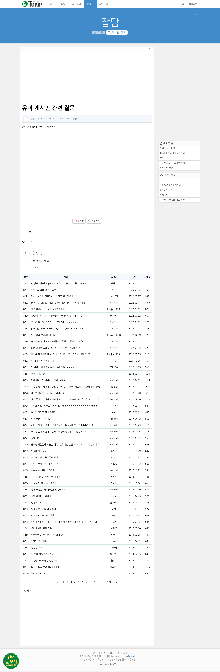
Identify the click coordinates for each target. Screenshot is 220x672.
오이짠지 (114, 369)
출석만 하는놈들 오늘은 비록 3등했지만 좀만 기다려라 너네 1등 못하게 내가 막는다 (64, 446)
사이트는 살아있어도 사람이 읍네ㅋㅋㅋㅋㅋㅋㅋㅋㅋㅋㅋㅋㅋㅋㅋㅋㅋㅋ (64, 407)
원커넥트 (114, 504)
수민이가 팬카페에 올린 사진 (44, 459)
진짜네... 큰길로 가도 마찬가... (174, 201)
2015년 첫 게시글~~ (41, 543)
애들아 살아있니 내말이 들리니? (46, 394)
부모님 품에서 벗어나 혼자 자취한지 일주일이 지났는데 (56, 433)
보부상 (114, 536)
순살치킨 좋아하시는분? (42, 485)
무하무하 (114, 304)
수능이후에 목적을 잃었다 (43, 472)
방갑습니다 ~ (37, 549)
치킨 (114, 375)
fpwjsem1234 (114, 311)
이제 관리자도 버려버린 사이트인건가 (48, 381)
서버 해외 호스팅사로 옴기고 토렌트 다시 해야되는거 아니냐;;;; (60, 427)
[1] (83, 304)
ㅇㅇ (114, 407)
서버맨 (114, 549)
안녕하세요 (36, 504)
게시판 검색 (117, 32)
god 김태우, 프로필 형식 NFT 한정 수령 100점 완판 (55, 349)
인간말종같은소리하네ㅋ (171, 187)
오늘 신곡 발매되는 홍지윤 (43, 336)
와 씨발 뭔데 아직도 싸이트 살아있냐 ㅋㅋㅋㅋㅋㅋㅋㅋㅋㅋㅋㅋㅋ (62, 369)
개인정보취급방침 (115, 661)
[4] (95, 369)
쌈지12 (114, 285)
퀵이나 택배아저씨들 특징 (43, 465)
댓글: (76, 120)
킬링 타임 (104, 4)
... (104, 584)
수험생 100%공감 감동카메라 (45, 562)
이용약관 (131, 661)
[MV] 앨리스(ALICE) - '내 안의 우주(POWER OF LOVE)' (58, 330)
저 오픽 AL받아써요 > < (42, 555)
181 (109, 584)
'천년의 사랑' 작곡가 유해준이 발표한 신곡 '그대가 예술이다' (59, 317)
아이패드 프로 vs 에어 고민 (43, 291)
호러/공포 (76, 4)
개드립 (34, 253)
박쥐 (114, 291)
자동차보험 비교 (167, 150)
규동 (114, 523)
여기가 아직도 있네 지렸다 (43, 414)
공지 (52, 4)
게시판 (90, 4)
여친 (162, 160)
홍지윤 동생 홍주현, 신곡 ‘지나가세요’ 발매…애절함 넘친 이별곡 (61, 356)
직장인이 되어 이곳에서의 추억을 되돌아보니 (52, 298)
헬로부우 (114, 555)
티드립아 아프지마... (40, 517)
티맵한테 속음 (166, 169)
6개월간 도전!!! (167, 191)
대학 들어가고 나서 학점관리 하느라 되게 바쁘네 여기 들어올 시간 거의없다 (64, 401)
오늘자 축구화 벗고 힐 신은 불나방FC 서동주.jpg (54, 323)
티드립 (63, 4)
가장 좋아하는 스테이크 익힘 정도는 (48, 478)
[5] (62, 536)
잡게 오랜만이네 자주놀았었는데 (46, 491)
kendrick (114, 381)
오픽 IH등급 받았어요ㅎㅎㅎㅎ (45, 568)
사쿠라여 (114, 427)
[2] (75, 298)
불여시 (114, 562)
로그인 (193, 4)
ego (114, 414)
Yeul (114, 362)
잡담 (110, 22)
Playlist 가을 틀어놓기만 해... (173, 155)
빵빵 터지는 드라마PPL (42, 497)
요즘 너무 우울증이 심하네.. (44, 510)
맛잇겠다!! (165, 196)
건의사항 (87, 661)
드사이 (114, 485)
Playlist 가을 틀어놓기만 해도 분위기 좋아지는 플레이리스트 (59, 285)
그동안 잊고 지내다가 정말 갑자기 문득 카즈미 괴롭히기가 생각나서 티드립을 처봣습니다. (65, 388)
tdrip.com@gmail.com (128, 658)
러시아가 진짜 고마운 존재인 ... (174, 164)
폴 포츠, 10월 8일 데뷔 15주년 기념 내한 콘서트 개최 (56, 304)
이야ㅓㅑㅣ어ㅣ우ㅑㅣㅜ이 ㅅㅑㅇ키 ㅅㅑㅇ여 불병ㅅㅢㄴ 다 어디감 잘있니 (64, 523)
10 (98, 584)
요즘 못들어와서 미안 (41, 420)
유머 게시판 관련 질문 (41, 530)
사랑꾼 (32, 120)
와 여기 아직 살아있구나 (42, 362)
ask (114, 543)
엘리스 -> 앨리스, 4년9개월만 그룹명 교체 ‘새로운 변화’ (57, 343)
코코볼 (114, 575)
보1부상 (114, 298)
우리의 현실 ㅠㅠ (39, 452)
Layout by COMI (109, 666)
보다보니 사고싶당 (39, 575)
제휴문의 (99, 661)
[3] (58, 414)
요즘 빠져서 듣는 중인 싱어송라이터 (48, 311)
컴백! (33, 439)
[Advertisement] (87, 80)
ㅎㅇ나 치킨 (36, 375)
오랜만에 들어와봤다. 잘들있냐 (45, 536)
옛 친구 (114, 388)
